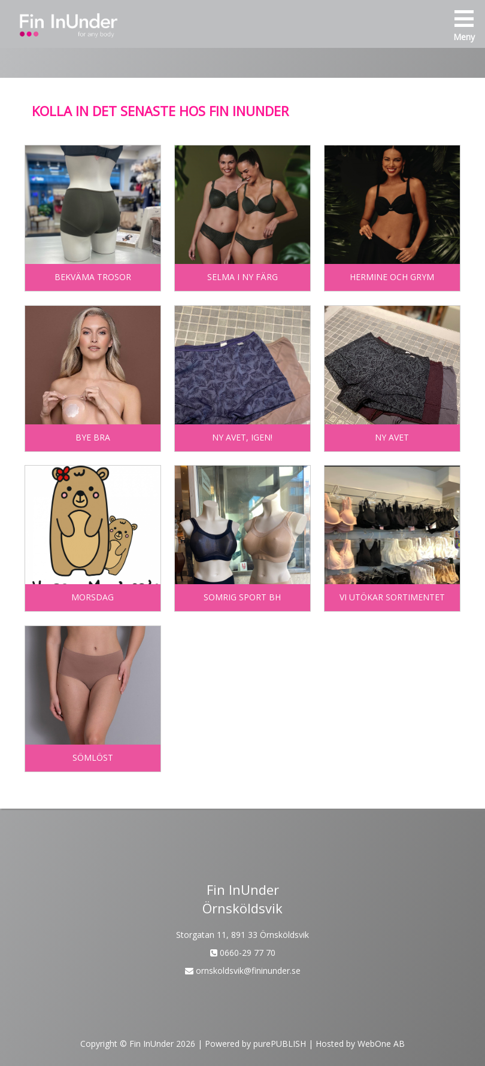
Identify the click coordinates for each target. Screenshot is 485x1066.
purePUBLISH (279, 1043)
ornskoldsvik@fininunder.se (243, 970)
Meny (464, 25)
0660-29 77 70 (242, 952)
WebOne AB (381, 1043)
